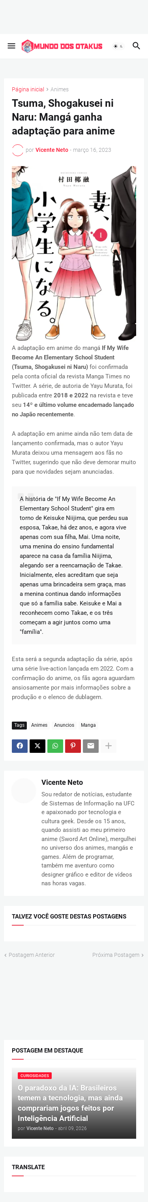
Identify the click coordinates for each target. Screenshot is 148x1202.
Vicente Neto (62, 782)
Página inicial (28, 89)
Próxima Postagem (115, 954)
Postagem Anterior (32, 954)
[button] (11, 46)
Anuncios (64, 725)
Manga (88, 725)
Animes (60, 89)
